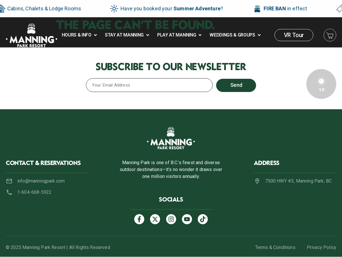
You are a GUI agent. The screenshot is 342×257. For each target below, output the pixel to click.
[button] (80, 35)
